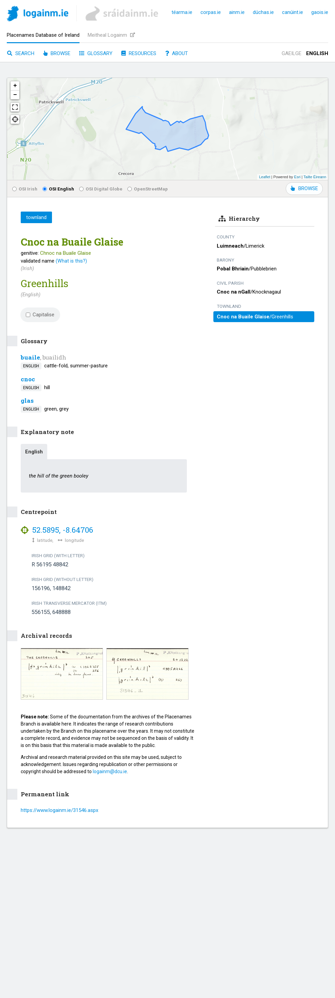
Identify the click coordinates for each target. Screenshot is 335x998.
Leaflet (264, 177)
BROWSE (304, 188)
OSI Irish (24, 189)
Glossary (95, 53)
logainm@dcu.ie (110, 771)
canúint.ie (292, 12)
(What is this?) (71, 261)
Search (20, 53)
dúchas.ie (263, 12)
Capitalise (40, 315)
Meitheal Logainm (111, 35)
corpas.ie (210, 12)
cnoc (28, 379)
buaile (30, 357)
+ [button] (15, 86)
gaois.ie (319, 12)
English (317, 53)
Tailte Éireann (314, 177)
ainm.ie (237, 12)
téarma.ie (182, 12)
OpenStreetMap (147, 189)
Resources (138, 53)
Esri (297, 177)
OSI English (58, 189)
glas (27, 400)
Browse (56, 53)
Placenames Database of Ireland (43, 35)
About (176, 53)
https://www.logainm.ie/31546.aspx (59, 810)
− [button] (15, 95)
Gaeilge (291, 53)
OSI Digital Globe (100, 189)
